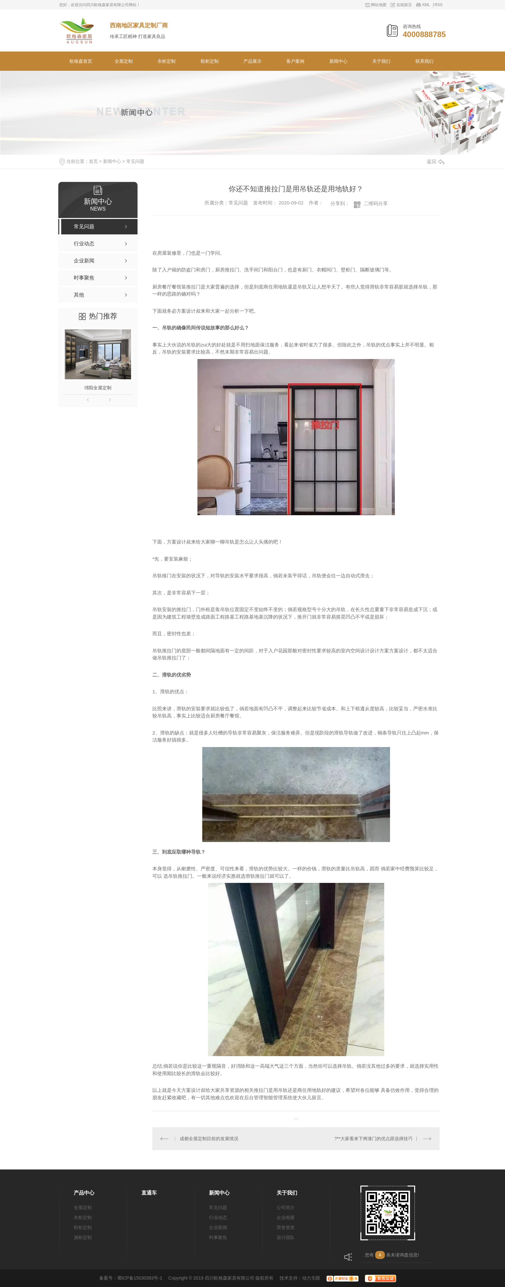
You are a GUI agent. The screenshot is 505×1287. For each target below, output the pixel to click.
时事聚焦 (218, 1237)
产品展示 (252, 61)
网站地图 (378, 5)
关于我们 (381, 61)
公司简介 (286, 1207)
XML (426, 5)
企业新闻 (218, 1227)
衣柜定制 (166, 61)
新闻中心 (338, 61)
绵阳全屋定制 (97, 387)
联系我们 (424, 61)
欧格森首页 (81, 61)
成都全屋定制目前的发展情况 (209, 1138)
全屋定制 (124, 61)
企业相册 (286, 1217)
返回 (435, 161)
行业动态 (218, 1217)
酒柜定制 (83, 1237)
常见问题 (135, 161)
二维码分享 (376, 203)
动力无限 (311, 1278)
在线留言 (404, 5)
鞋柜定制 (210, 61)
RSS (438, 5)
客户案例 (295, 61)
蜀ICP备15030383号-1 (139, 1278)
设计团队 (286, 1237)
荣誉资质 (286, 1227)
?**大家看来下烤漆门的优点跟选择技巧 (373, 1138)
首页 (93, 161)
